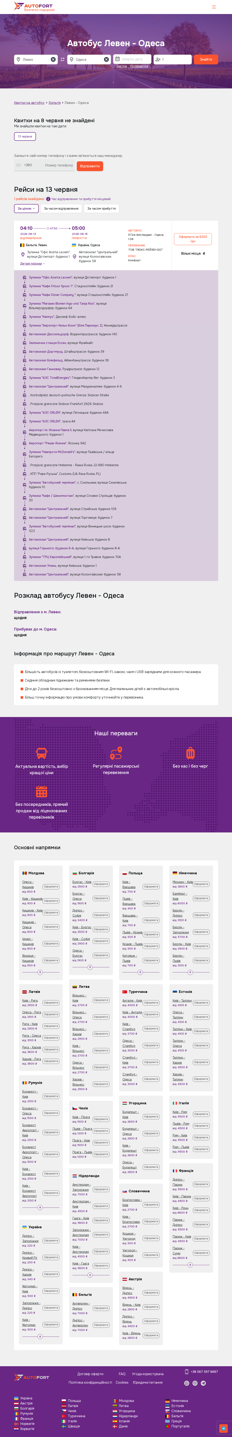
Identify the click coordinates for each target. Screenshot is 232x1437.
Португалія (180, 1426)
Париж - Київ (182, 1236)
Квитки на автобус (29, 103)
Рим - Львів (181, 1147)
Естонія (177, 1406)
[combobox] (24, 165)
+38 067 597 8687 (204, 1371)
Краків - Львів (132, 944)
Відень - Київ (131, 1305)
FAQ (122, 1374)
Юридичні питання (147, 1382)
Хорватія (27, 1429)
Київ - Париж (182, 1196)
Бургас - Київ (82, 882)
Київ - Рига (30, 1000)
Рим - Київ (180, 1135)
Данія (123, 1426)
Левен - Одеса (77, 103)
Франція (26, 1418)
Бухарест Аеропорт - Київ (30, 1130)
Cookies (122, 1382)
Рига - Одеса (31, 1036)
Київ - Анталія (132, 1012)
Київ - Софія (81, 939)
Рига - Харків (31, 1047)
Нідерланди (128, 1416)
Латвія (73, 1406)
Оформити (51, 886)
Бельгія (55, 103)
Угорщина (127, 1411)
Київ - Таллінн (182, 1000)
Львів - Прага (82, 1129)
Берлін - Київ (182, 944)
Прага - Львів (82, 1152)
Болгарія (27, 1408)
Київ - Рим (180, 1112)
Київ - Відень (131, 1333)
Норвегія (27, 1423)
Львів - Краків (132, 932)
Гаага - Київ (81, 1218)
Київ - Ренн (180, 1208)
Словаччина (181, 1411)
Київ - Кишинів (32, 899)
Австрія (26, 1403)
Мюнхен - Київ (183, 882)
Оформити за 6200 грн (193, 239)
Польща (74, 1401)
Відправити (90, 166)
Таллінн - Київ (182, 1029)
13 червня (25, 136)
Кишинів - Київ (32, 910)
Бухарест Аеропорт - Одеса (30, 1152)
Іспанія (124, 1421)
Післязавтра (139, 66)
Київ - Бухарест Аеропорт (29, 1191)
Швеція (74, 1426)
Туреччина (76, 1416)
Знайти (206, 59)
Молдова (126, 1401)
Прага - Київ (81, 1140)
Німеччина (179, 1401)
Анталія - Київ (132, 1000)
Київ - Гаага (81, 1263)
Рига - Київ (30, 1024)
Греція (176, 1421)
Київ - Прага (81, 1117)
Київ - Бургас (82, 927)
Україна (26, 1398)
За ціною (26, 208)
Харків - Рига (31, 1059)
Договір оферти (90, 1374)
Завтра (121, 66)
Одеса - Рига (31, 1012)
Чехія (72, 1411)
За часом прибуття (101, 208)
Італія (72, 1421)
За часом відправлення (61, 208)
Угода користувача (148, 1374)
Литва (124, 1406)
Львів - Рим (181, 1124)
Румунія (26, 1413)
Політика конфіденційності (90, 1382)
